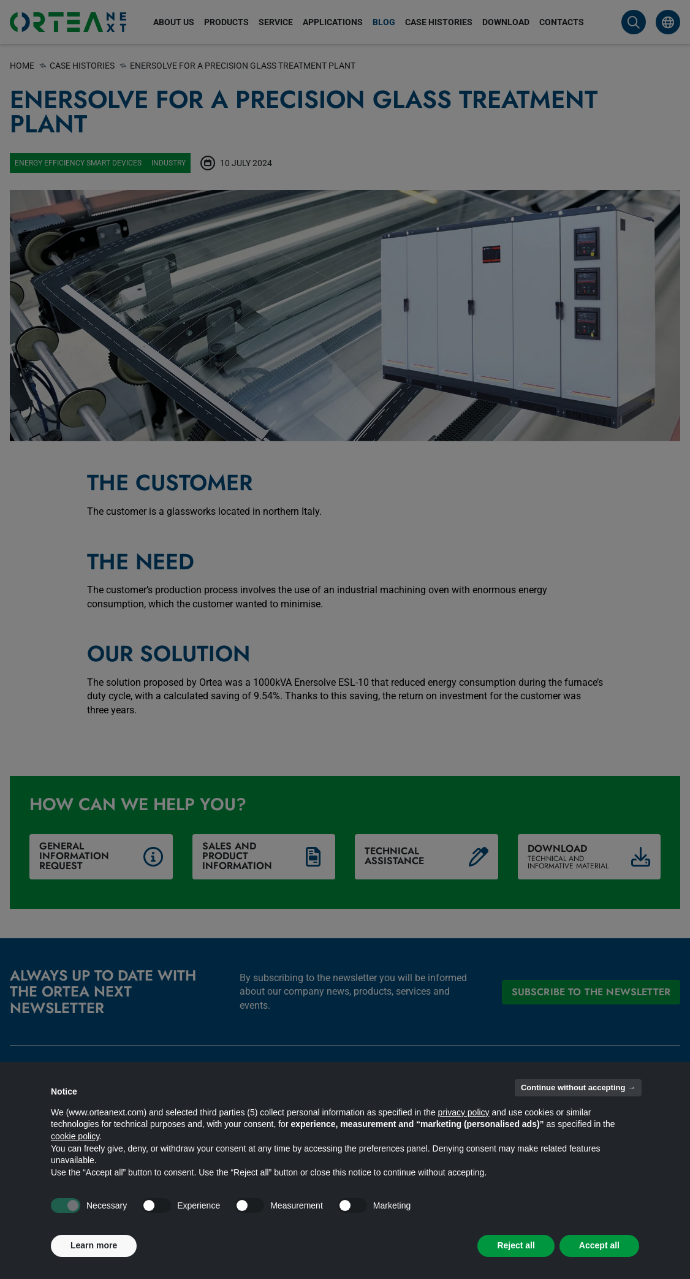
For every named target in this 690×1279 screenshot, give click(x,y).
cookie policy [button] (75, 1136)
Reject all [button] (515, 1245)
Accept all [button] (599, 1245)
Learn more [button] (93, 1245)
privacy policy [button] (464, 1112)
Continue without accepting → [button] (578, 1087)
